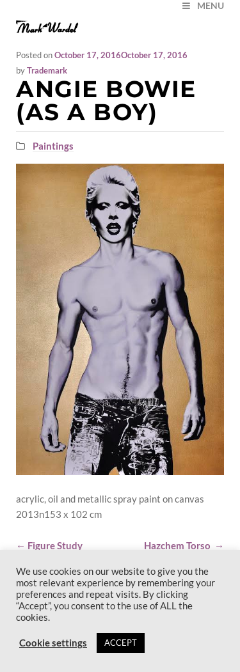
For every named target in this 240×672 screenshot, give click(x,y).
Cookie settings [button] (53, 642)
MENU (202, 5)
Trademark (47, 70)
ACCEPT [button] (120, 642)
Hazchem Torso (184, 545)
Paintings (53, 146)
